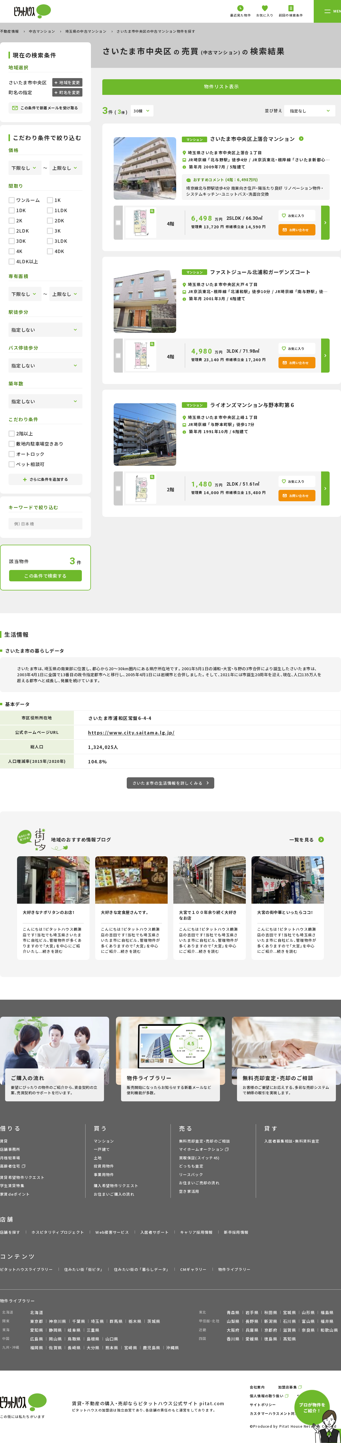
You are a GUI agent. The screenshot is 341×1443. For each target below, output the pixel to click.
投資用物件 (104, 1166)
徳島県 (270, 1339)
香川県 (233, 1339)
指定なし (298, 111)
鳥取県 (74, 1339)
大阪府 (233, 1330)
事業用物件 (104, 1174)
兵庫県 (252, 1330)
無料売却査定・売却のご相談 (204, 1141)
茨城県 (153, 1321)
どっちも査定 (191, 1166)
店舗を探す (10, 1232)
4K (15, 251)
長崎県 (74, 1347)
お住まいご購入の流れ (114, 1194)
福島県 (327, 1312)
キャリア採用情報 (196, 1232)
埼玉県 (97, 1321)
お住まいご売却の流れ (199, 1182)
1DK (17, 210)
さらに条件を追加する (45, 479)
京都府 (270, 1330)
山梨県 (233, 1321)
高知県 (289, 1339)
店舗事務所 (10, 1149)
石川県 (289, 1321)
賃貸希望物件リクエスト (22, 1177)
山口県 (111, 1339)
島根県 (93, 1339)
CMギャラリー (193, 1269)
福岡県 (36, 1347)
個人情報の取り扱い (267, 1395)
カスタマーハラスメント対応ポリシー (281, 1413)
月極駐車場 (10, 1157)
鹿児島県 (152, 1347)
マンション (104, 1141)
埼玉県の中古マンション (86, 31)
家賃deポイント (15, 1194)
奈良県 (308, 1330)
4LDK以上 (23, 261)
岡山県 (55, 1339)
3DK (17, 240)
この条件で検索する (45, 575)
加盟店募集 (287, 1386)
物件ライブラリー (234, 1269)
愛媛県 (252, 1339)
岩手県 (252, 1312)
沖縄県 (172, 1347)
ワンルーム (24, 200)
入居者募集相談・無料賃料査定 (291, 1141)
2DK (55, 220)
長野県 (252, 1321)
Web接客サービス (112, 1232)
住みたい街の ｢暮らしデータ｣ (141, 1269)
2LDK (19, 230)
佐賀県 (55, 1347)
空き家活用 (189, 1191)
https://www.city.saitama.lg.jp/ (131, 732)
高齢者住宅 (10, 1166)
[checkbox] (118, 223)
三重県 (93, 1330)
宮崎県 (130, 1347)
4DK (55, 251)
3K (54, 230)
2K (15, 220)
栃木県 (135, 1321)
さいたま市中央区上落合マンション (253, 138)
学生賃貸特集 (12, 1185)
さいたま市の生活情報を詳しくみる (170, 783)
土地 (98, 1157)
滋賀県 (289, 1330)
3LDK (57, 240)
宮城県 (289, 1312)
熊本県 (111, 1347)
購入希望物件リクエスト (116, 1185)
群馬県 (116, 1321)
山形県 (308, 1312)
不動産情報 (10, 31)
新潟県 (270, 1321)
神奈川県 (57, 1321)
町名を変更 (69, 92)
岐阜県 (74, 1330)
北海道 (36, 1312)
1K (54, 200)
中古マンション (43, 31)
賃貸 (4, 1141)
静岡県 (55, 1330)
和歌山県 (329, 1330)
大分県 (93, 1347)
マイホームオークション (201, 1149)
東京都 (36, 1321)
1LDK (57, 210)
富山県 (308, 1321)
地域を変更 (69, 82)
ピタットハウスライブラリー (26, 1269)
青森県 (233, 1312)
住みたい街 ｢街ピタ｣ (83, 1269)
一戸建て (102, 1149)
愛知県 (36, 1330)
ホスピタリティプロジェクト (58, 1232)
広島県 (36, 1339)
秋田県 (270, 1312)
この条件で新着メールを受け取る (45, 108)
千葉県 (78, 1321)
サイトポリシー (263, 1404)
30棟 (138, 111)
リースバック (191, 1174)
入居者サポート (154, 1232)
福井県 (327, 1321)
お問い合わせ (295, 229)
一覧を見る (301, 839)
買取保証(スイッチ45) (199, 1157)
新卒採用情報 (236, 1232)
